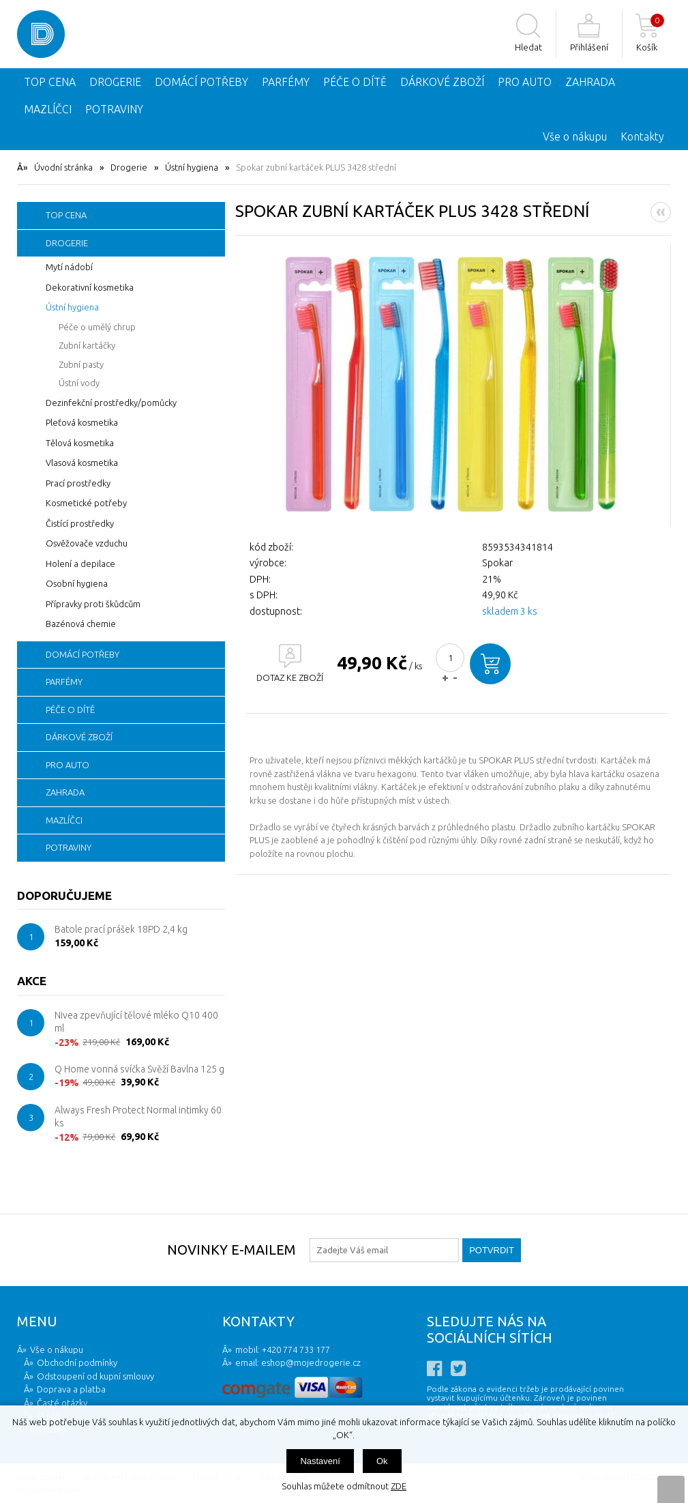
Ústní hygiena (191, 167)
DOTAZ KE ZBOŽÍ (289, 677)
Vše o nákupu (575, 136)
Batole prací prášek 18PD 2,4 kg (121, 929)
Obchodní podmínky (77, 1362)
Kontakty (642, 136)
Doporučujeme (64, 895)
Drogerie (128, 167)
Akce (31, 980)
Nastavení (320, 1461)
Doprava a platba (71, 1389)
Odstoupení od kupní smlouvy (95, 1376)
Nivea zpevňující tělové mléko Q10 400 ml (136, 1022)
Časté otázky (62, 1402)
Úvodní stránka (63, 167)
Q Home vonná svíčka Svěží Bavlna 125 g (139, 1069)
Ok (382, 1461)
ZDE (398, 1486)
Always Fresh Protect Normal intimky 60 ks (138, 1117)
